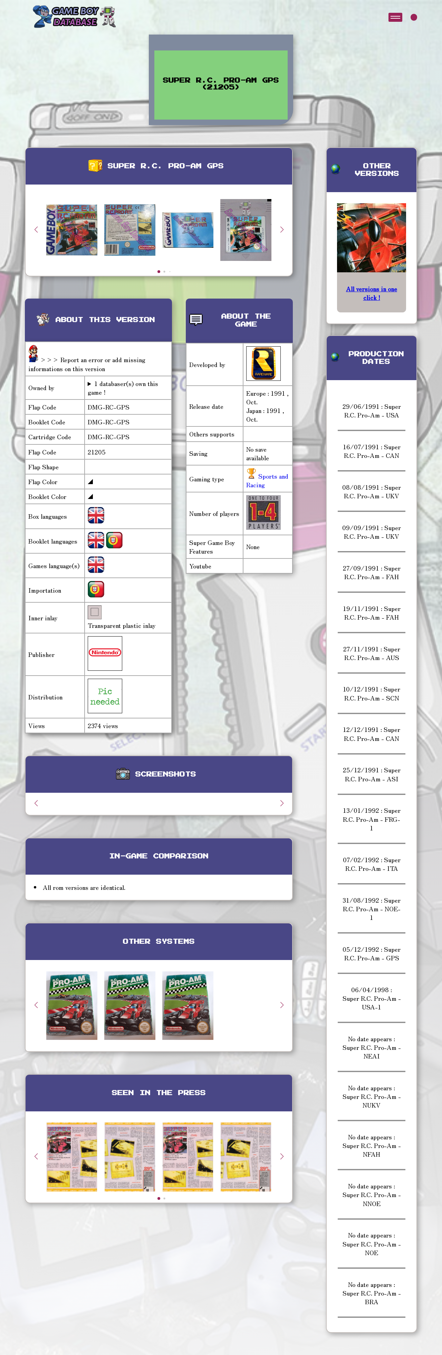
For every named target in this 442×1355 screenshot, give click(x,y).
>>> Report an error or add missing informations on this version (86, 364)
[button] (282, 229)
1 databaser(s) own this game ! (123, 387)
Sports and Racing (267, 480)
